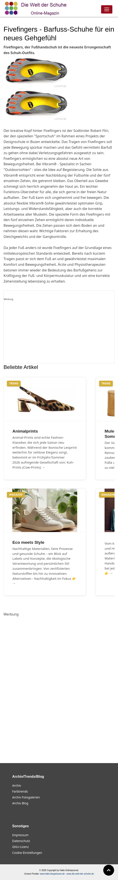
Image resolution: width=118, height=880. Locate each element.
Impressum (20, 835)
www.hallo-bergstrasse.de (52, 874)
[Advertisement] (59, 332)
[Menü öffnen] (106, 9)
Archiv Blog (20, 803)
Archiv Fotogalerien (26, 797)
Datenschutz (21, 841)
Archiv (16, 785)
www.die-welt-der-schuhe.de (80, 874)
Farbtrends (20, 791)
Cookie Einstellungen (27, 853)
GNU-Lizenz (20, 847)
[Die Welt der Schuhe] (36, 8)
